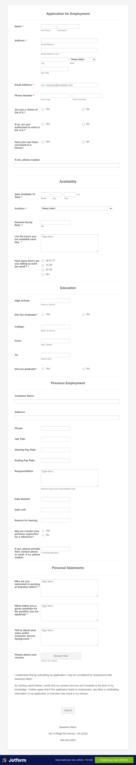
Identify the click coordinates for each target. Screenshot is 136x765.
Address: (20, 412)
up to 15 (50, 260)
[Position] (76, 208)
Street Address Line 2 (50, 54)
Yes (48, 109)
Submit (68, 710)
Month (43, 198)
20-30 (49, 269)
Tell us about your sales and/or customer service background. (25, 634)
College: (19, 326)
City (42, 63)
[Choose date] (78, 194)
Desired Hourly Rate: (24, 224)
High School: (22, 300)
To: (16, 354)
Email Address (24, 84)
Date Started (46, 345)
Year (66, 198)
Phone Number (24, 95)
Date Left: (20, 509)
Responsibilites (24, 471)
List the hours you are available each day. (25, 239)
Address (20, 40)
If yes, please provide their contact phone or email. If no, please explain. (27, 553)
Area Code (45, 99)
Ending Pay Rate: (25, 460)
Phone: (19, 428)
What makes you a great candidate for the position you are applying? (26, 610)
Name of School (48, 305)
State (72, 63)
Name (19, 26)
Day (54, 198)
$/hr (42, 226)
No (88, 109)
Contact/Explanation (49, 553)
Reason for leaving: (26, 520)
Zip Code (45, 73)
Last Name (62, 30)
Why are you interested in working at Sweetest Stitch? (27, 584)
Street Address (47, 44)
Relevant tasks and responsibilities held (58, 489)
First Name (46, 30)
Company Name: (24, 395)
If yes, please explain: (27, 159)
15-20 (49, 265)
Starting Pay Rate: (25, 449)
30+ (48, 274)
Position (20, 208)
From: (18, 340)
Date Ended (46, 359)
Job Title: (20, 439)
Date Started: (22, 499)
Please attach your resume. (26, 656)
